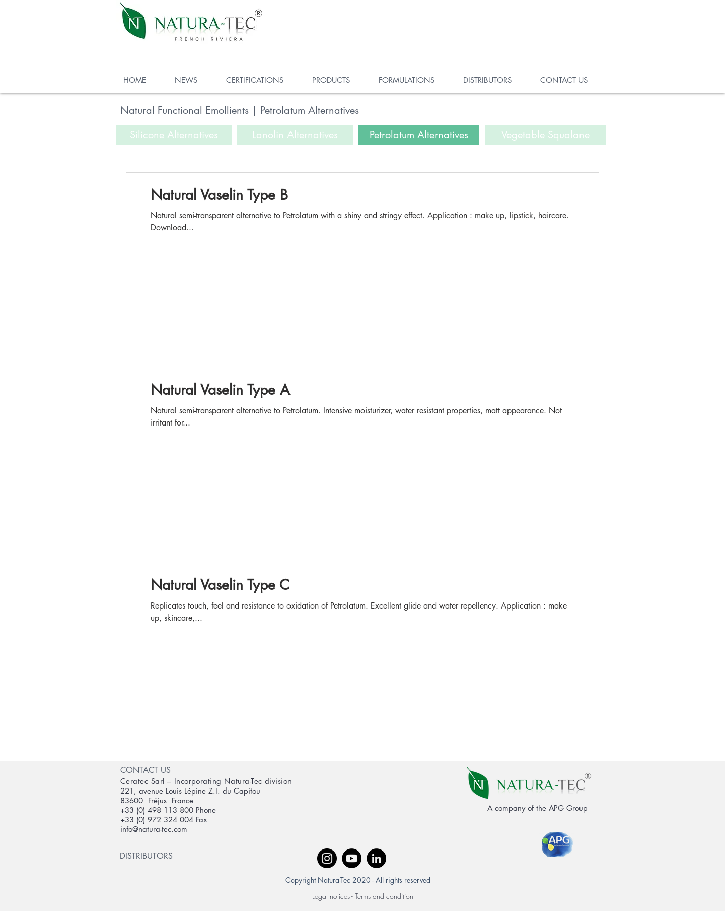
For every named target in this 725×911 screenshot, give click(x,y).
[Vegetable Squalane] (545, 135)
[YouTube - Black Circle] (351, 858)
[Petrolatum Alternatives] (418, 135)
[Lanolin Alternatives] (295, 135)
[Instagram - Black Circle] (327, 858)
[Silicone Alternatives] (174, 135)
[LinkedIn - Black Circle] (376, 858)
